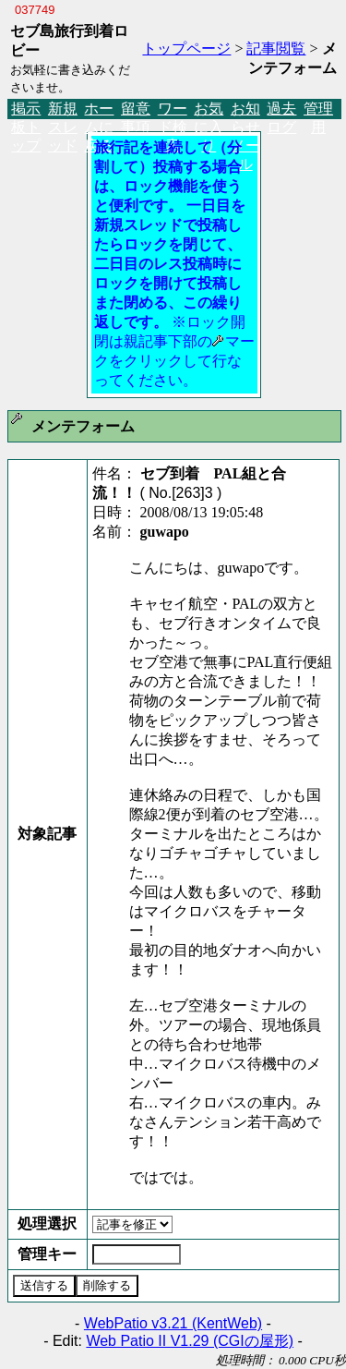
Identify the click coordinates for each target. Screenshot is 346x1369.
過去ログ (281, 109)
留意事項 (135, 109)
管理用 (318, 109)
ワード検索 (172, 109)
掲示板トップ (26, 109)
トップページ (186, 48)
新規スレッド (63, 109)
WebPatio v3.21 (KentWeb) (173, 1323)
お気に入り (208, 109)
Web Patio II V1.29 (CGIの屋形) (189, 1341)
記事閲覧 (275, 48)
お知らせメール (245, 109)
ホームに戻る (98, 109)
